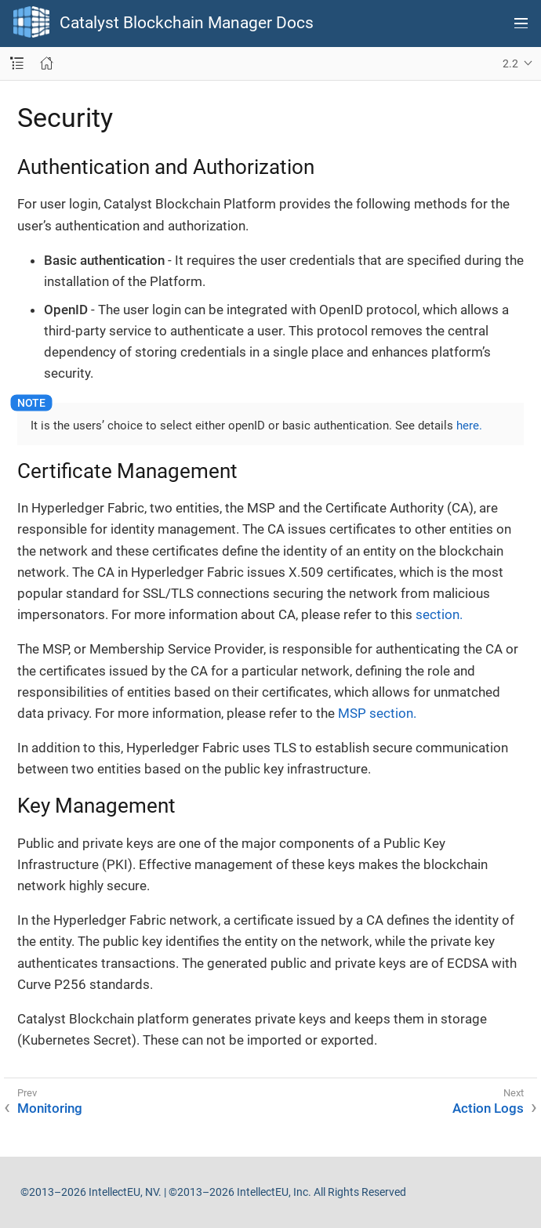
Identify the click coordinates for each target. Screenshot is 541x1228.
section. (439, 614)
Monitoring (49, 1108)
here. (469, 425)
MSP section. (377, 713)
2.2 (510, 63)
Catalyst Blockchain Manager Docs (187, 23)
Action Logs (488, 1108)
